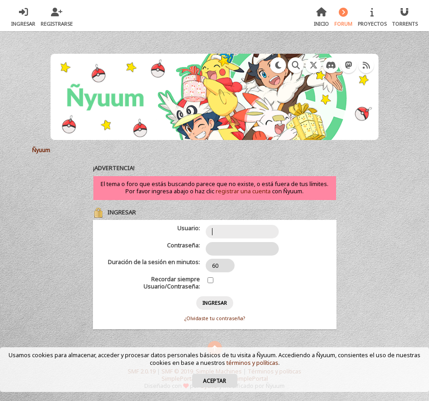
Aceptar (214, 380)
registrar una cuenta (243, 191)
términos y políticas (252, 363)
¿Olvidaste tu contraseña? (215, 318)
